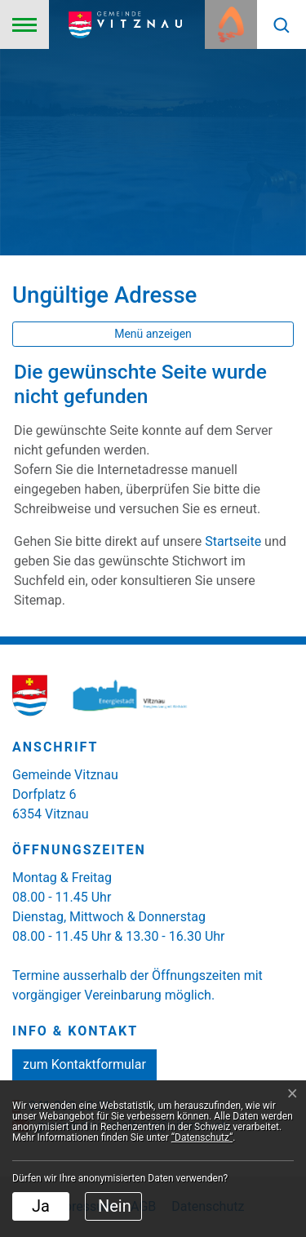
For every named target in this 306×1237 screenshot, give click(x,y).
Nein (114, 1206)
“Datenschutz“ (202, 1137)
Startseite (233, 541)
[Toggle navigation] (24, 24)
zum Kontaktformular (84, 1064)
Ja (41, 1206)
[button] (281, 24)
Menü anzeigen (153, 333)
